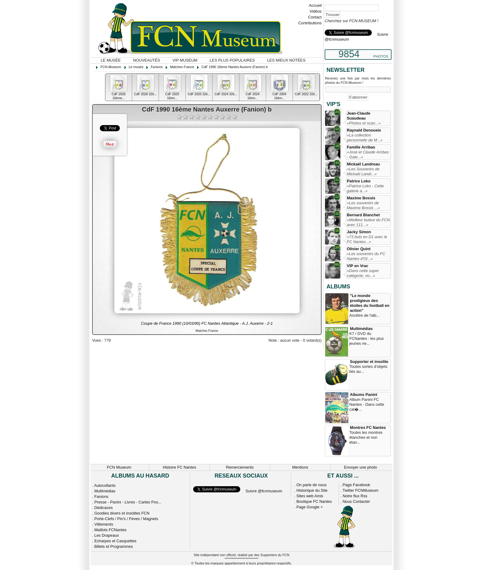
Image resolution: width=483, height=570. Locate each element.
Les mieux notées (286, 60)
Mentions (300, 467)
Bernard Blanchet (363, 215)
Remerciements (240, 467)
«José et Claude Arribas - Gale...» (368, 154)
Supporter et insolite (369, 361)
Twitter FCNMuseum (361, 490)
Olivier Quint (359, 248)
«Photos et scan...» (364, 123)
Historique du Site (311, 490)
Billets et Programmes (113, 546)
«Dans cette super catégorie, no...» (363, 273)
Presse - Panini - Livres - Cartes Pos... (127, 502)
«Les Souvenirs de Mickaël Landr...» (363, 171)
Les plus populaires (232, 60)
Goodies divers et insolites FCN (121, 513)
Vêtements (103, 524)
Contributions (310, 23)
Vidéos (316, 11)
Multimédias (361, 328)
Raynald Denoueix (364, 130)
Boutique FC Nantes (314, 501)
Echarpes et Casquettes (115, 541)
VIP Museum (184, 60)
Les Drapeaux (106, 535)
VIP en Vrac (357, 265)
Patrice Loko (359, 181)
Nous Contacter (356, 501)
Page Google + (309, 507)
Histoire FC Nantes (179, 467)
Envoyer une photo (360, 467)
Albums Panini (363, 394)
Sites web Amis (309, 496)
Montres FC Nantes (368, 427)
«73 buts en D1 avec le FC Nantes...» (367, 239)
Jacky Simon (359, 232)
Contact (315, 17)
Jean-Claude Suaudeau (358, 115)
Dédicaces (103, 507)
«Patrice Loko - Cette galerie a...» (365, 188)
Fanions (101, 496)
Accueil (315, 5)
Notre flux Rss (355, 496)
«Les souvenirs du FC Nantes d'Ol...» (366, 256)
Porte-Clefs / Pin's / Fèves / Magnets (126, 518)
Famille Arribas (361, 147)
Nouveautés (146, 60)
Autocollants (105, 485)
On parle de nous (311, 484)
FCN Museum (119, 467)
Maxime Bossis (361, 198)
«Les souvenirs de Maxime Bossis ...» (363, 205)
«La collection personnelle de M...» (365, 137)
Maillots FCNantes (110, 529)
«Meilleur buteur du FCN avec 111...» (368, 222)
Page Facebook (356, 484)
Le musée (111, 60)
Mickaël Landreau (363, 164)
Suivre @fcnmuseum (264, 491)
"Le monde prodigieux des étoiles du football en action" (369, 303)
